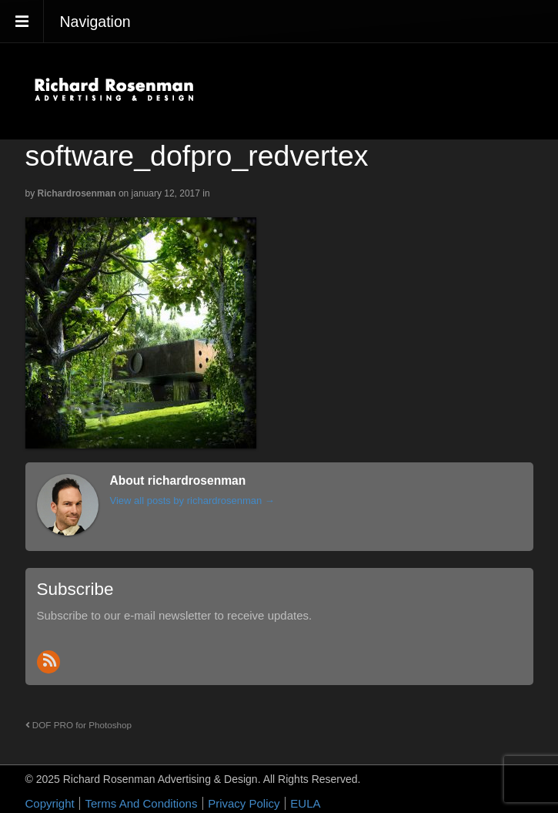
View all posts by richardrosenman (192, 500)
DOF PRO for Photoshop (78, 725)
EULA (305, 803)
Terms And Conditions (141, 803)
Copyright (50, 803)
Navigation (95, 21)
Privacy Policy (243, 803)
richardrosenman (77, 193)
